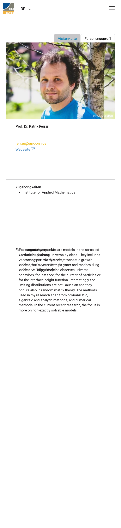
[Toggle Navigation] (112, 8)
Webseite (26, 149)
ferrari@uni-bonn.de (31, 143)
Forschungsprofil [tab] (98, 38)
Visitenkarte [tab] (67, 38)
